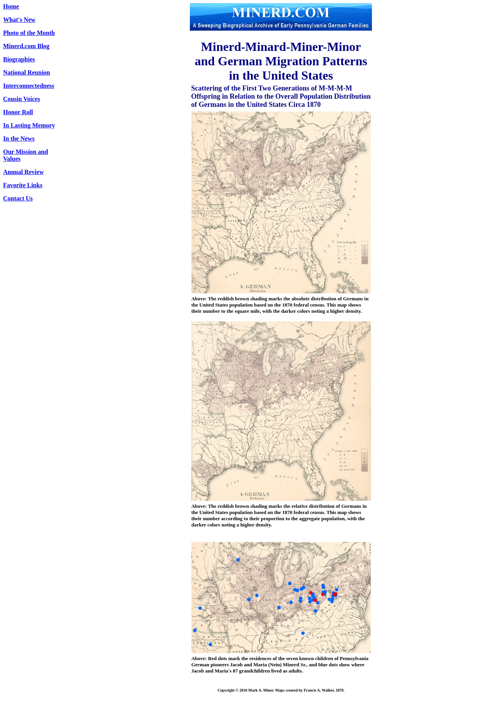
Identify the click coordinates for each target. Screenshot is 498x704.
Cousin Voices (21, 99)
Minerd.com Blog (26, 46)
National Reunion (26, 72)
